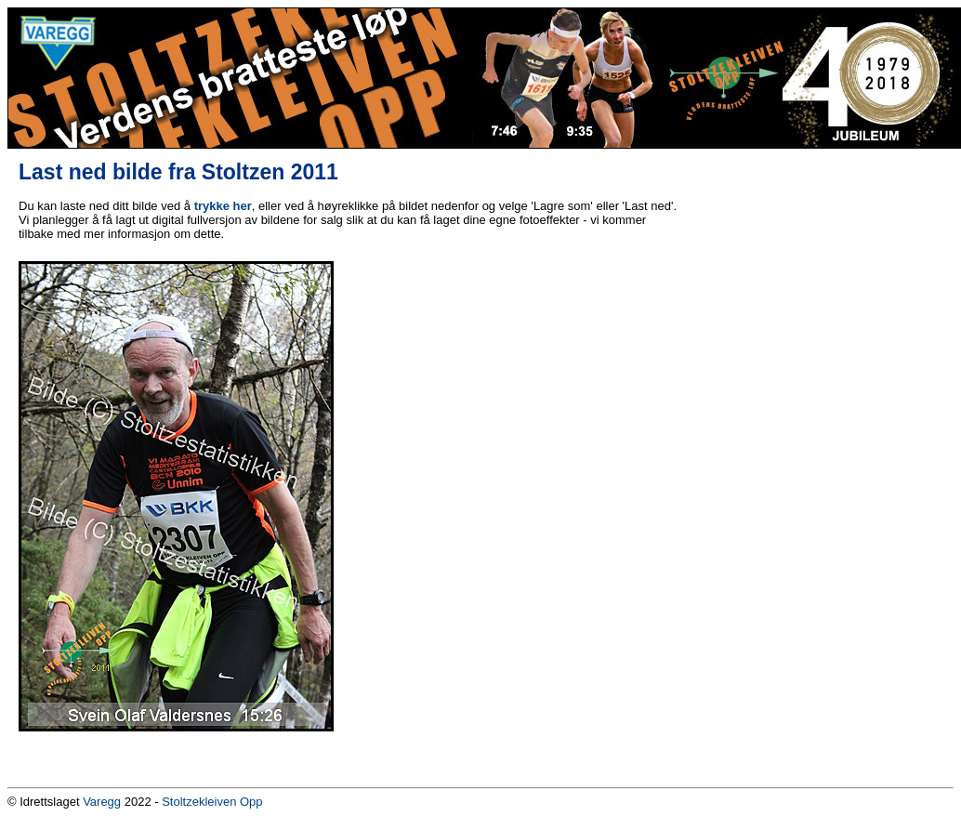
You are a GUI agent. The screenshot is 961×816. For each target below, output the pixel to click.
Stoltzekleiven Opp (212, 802)
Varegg (102, 802)
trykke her (223, 206)
